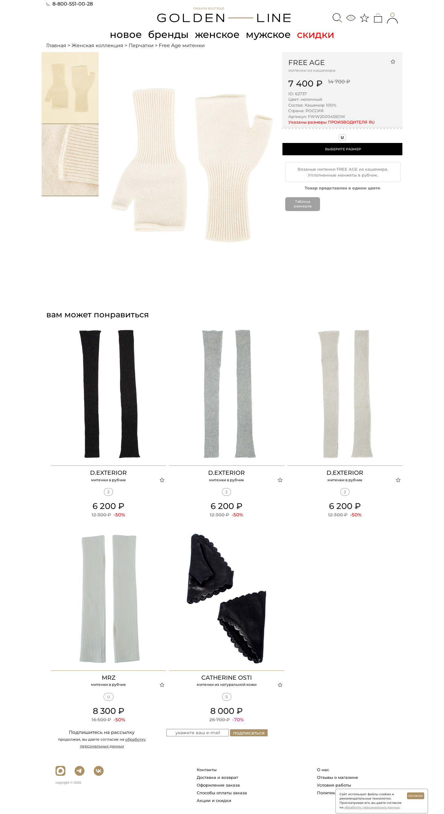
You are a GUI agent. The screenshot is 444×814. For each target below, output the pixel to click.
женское (217, 34)
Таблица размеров (303, 204)
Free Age (306, 62)
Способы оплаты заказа (222, 792)
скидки (315, 34)
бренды (168, 34)
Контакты (206, 769)
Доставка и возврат (217, 777)
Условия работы (334, 785)
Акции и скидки (214, 800)
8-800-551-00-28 (69, 4)
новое (126, 34)
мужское (268, 34)
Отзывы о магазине (337, 777)
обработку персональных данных (372, 807)
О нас (323, 769)
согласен (415, 796)
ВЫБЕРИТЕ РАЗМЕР (343, 149)
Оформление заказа (218, 785)
